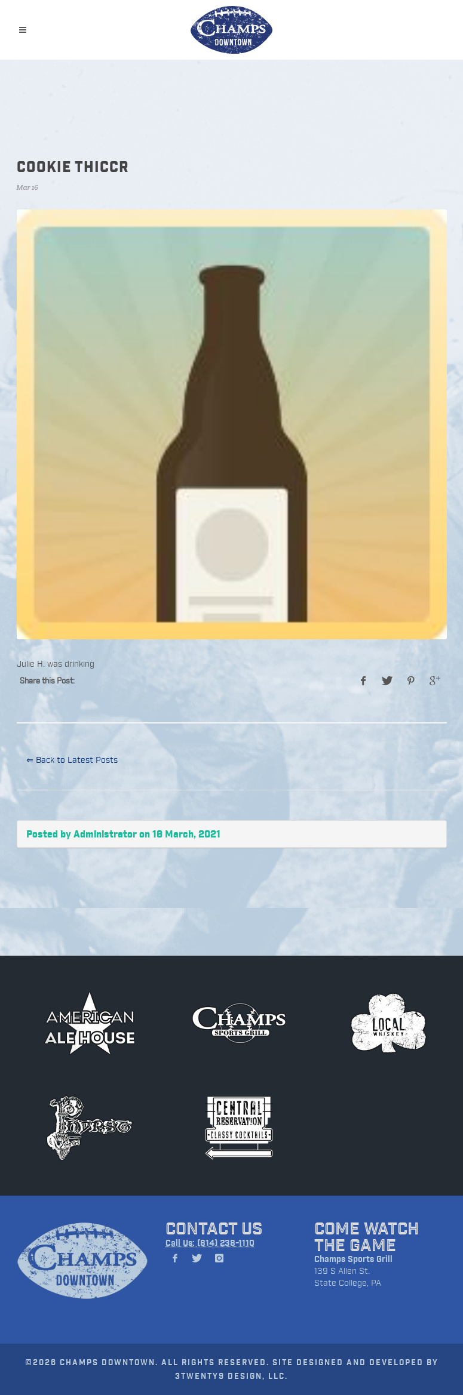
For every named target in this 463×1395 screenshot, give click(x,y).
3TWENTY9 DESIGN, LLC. (231, 1375)
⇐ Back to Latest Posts (72, 760)
